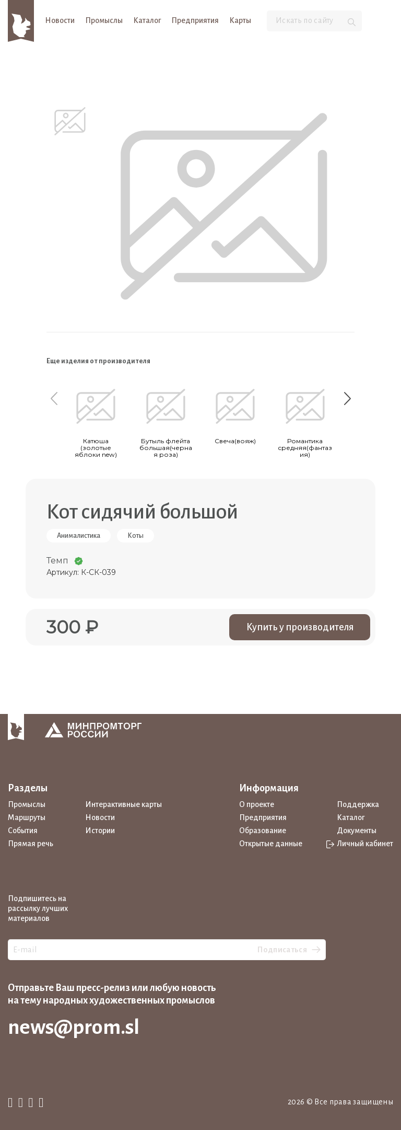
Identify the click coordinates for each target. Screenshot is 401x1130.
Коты (135, 535)
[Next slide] (347, 398)
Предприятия (195, 20)
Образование (262, 830)
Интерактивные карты (123, 804)
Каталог (147, 20)
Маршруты (26, 817)
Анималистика (78, 535)
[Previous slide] (53, 398)
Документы (356, 830)
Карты (240, 20)
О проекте (256, 804)
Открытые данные (270, 843)
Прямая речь (30, 843)
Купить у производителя (299, 627)
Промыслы (104, 20)
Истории (100, 830)
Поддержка (358, 804)
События (23, 830)
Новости (60, 20)
